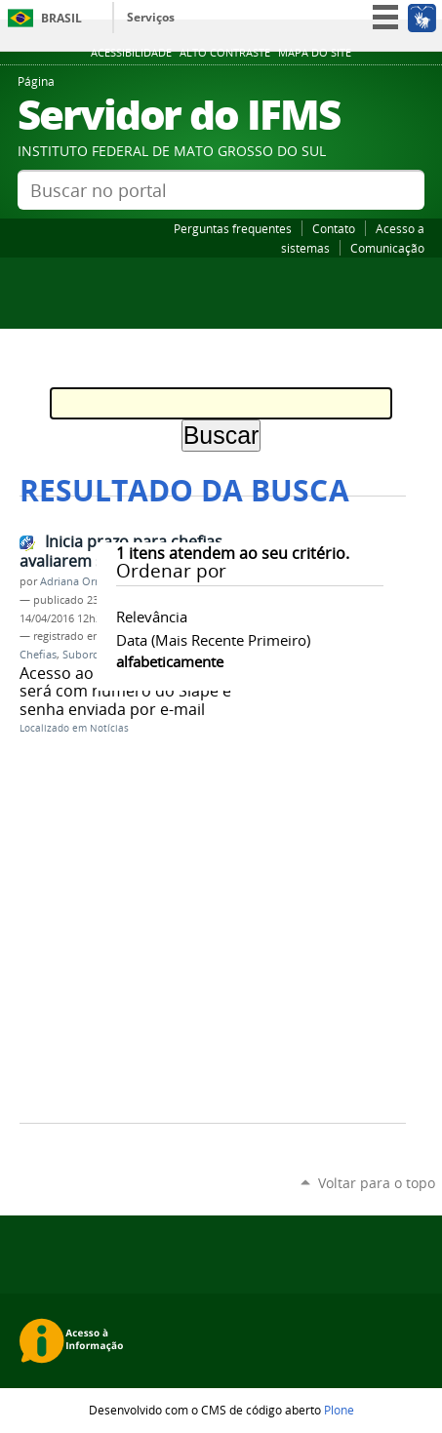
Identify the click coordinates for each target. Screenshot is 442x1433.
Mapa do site (314, 53)
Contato (333, 228)
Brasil (61, 18)
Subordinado (95, 654)
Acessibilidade (131, 53)
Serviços (151, 17)
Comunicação (387, 248)
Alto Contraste (225, 53)
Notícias (109, 728)
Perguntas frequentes (233, 228)
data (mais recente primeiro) (213, 640)
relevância (151, 616)
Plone (339, 1409)
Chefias (38, 654)
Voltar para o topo (376, 1183)
